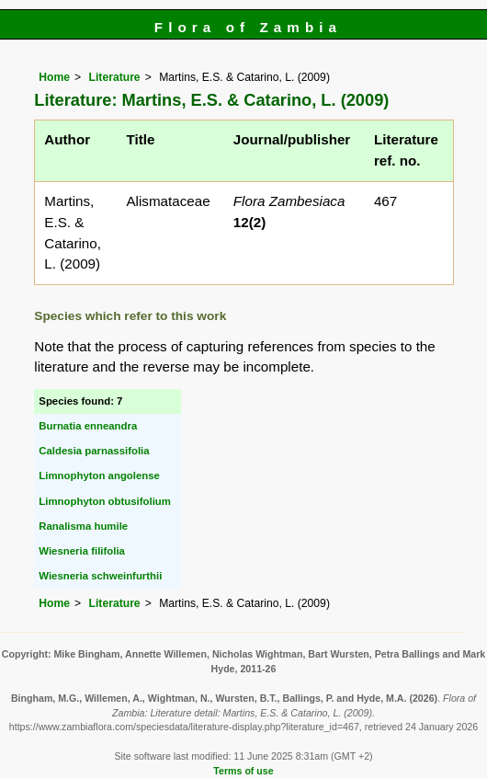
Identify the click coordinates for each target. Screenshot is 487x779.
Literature (115, 77)
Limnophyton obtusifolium (105, 501)
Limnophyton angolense (99, 475)
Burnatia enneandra (88, 425)
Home (54, 77)
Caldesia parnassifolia (94, 450)
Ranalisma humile (83, 526)
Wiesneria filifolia (82, 550)
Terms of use (243, 770)
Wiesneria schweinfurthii (100, 575)
